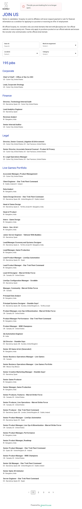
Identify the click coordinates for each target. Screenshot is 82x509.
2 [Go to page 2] (38, 492)
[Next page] (53, 492)
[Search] (21, 46)
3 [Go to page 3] (43, 492)
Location (7, 52)
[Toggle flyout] (75, 45)
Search (6, 43)
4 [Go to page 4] (48, 492)
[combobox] (4, 54)
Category (46, 52)
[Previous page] (28, 492)
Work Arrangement (49, 43)
